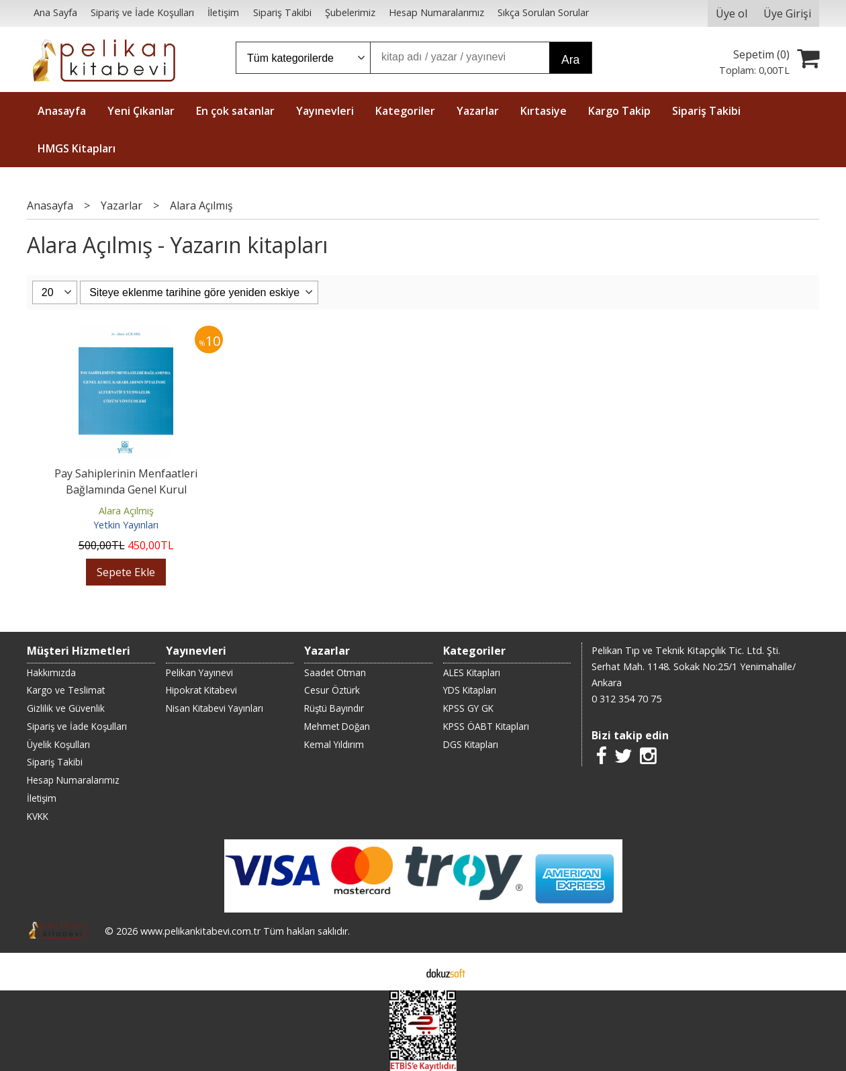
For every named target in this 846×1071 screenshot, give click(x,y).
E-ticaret (402, 971)
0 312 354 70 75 (626, 698)
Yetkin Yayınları (125, 524)
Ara (570, 59)
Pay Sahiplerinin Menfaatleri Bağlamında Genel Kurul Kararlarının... (125, 489)
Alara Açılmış (126, 510)
